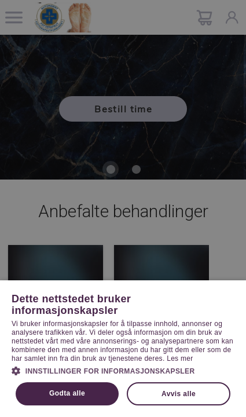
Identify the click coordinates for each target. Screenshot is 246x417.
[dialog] (123, 208)
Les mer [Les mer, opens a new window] (180, 358)
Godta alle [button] (67, 393)
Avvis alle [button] (178, 394)
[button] (123, 370)
